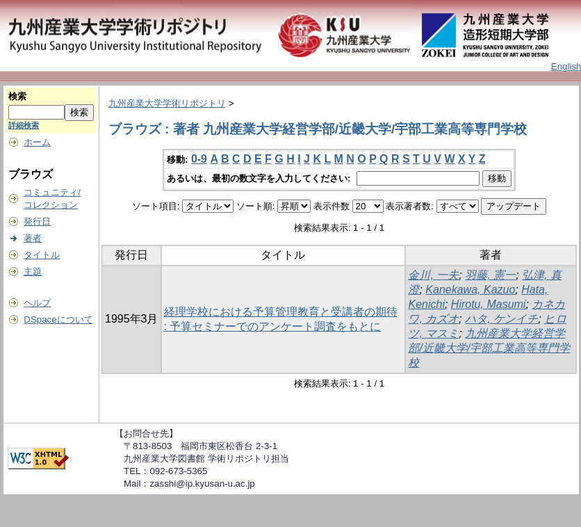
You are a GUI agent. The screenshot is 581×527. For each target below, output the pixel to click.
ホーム (37, 142)
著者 (33, 238)
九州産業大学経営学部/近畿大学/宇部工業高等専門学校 (489, 347)
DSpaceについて (58, 319)
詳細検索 (23, 125)
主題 (33, 271)
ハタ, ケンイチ (501, 319)
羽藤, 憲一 (490, 275)
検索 (17, 96)
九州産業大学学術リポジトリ (167, 103)
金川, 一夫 (433, 275)
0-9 (199, 159)
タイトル (42, 255)
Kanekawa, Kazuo (470, 289)
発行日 (37, 221)
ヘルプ (37, 303)
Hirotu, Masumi (488, 304)
